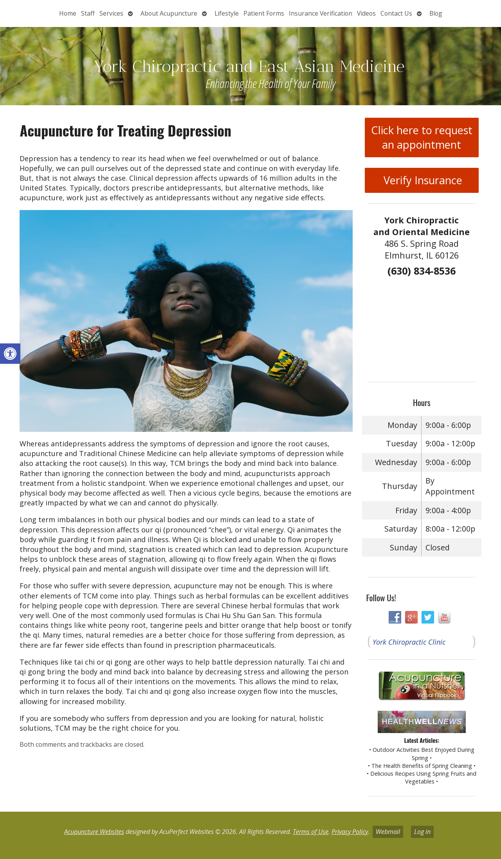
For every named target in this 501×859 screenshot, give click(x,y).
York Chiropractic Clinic (409, 642)
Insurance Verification (320, 13)
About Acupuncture (169, 13)
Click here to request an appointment (421, 137)
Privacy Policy (350, 831)
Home (67, 13)
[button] (10, 353)
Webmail (388, 831)
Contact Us (396, 13)
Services (111, 13)
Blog (435, 13)
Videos (366, 13)
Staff (88, 13)
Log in (422, 831)
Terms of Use (310, 831)
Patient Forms (263, 13)
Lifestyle (226, 13)
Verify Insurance (421, 180)
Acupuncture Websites (94, 831)
